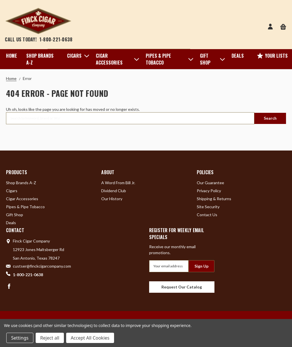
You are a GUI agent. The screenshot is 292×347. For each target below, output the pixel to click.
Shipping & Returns (214, 198)
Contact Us (207, 214)
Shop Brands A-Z (40, 59)
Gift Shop (211, 59)
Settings (20, 338)
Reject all (49, 338)
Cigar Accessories (116, 59)
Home (11, 55)
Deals (238, 55)
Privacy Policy (209, 190)
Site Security (208, 206)
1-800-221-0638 (56, 39)
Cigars (77, 55)
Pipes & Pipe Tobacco (168, 59)
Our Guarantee (210, 182)
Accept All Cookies (90, 338)
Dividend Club (113, 190)
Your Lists (272, 55)
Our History (111, 198)
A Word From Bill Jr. (118, 182)
